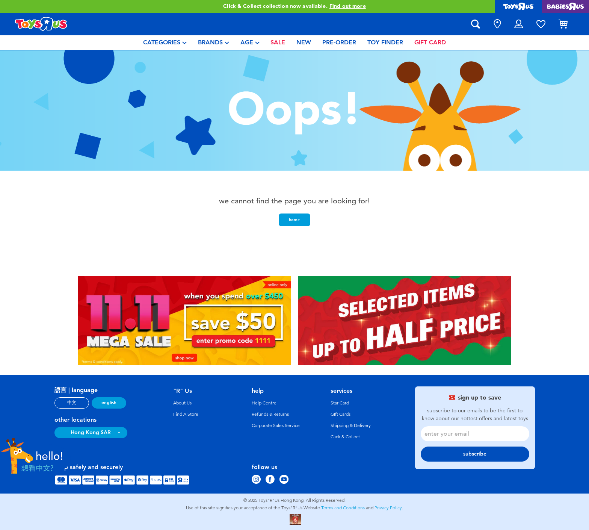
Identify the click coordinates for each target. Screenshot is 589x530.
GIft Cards (340, 414)
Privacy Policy (388, 507)
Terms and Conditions (343, 507)
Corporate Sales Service (276, 425)
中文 (71, 402)
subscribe (474, 454)
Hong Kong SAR (91, 432)
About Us (182, 403)
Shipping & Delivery (351, 425)
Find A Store (185, 414)
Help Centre (264, 403)
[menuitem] (164, 42)
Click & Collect (345, 436)
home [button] (294, 219)
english (108, 402)
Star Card (340, 403)
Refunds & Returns (270, 414)
